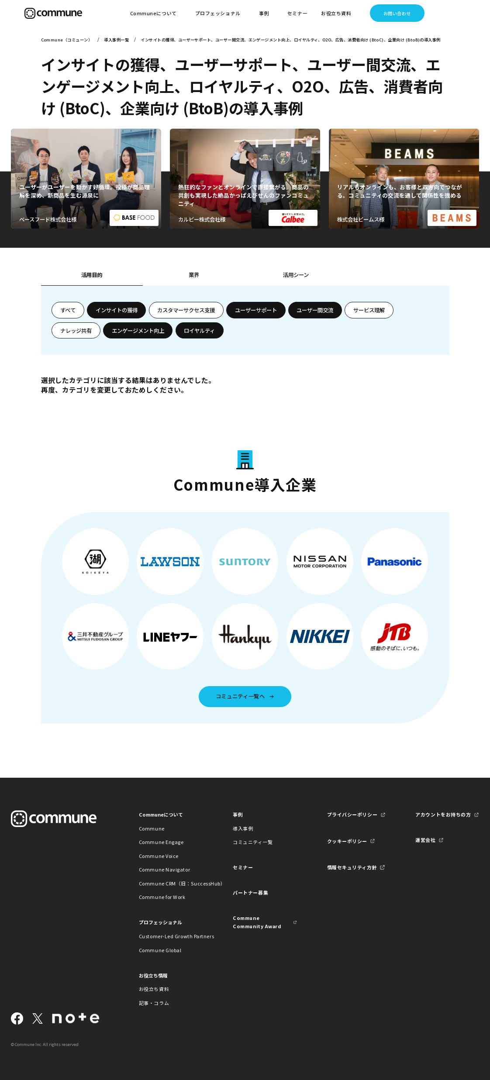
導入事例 (243, 828)
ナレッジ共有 (76, 331)
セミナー (297, 13)
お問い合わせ (397, 13)
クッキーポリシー (347, 840)
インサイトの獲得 (117, 310)
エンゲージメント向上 (138, 331)
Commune (152, 828)
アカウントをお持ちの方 (443, 814)
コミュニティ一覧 (253, 841)
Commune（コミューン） (67, 40)
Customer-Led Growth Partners (171, 936)
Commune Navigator (164, 869)
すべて (68, 310)
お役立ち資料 (154, 988)
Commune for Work (162, 896)
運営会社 (425, 839)
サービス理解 (369, 310)
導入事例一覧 (116, 40)
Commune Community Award (257, 922)
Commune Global (160, 950)
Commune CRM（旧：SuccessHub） (171, 883)
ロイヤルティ (199, 331)
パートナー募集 (250, 892)
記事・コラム (154, 1002)
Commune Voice (159, 855)
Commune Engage (161, 841)
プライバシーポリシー (352, 814)
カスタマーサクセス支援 (186, 310)
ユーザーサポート (256, 310)
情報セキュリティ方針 (352, 867)
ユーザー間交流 (315, 310)
